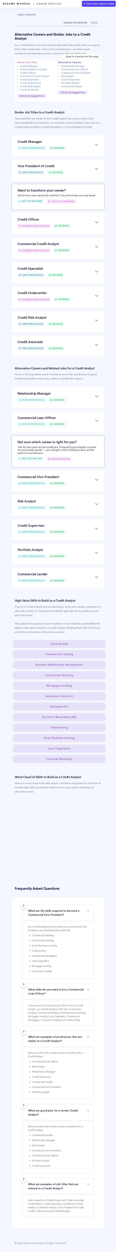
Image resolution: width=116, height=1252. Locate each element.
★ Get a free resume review (98, 3)
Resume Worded (32, 3)
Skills (94, 22)
